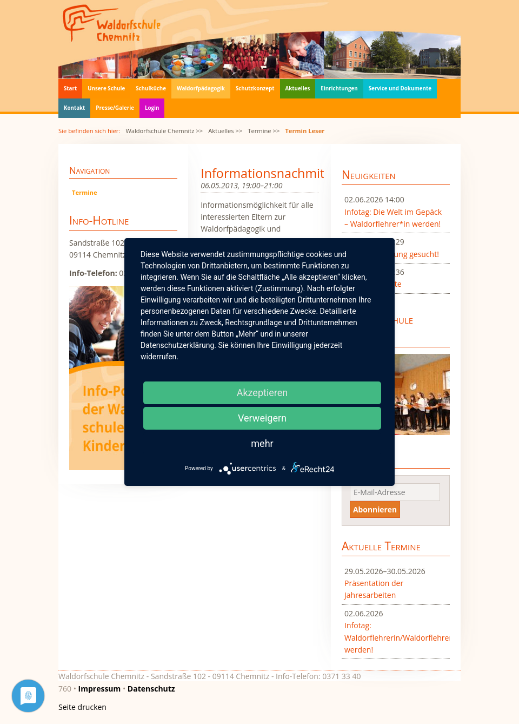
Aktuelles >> (225, 131)
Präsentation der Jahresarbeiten (373, 589)
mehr (262, 443)
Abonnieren (375, 509)
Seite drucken (82, 707)
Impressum (99, 688)
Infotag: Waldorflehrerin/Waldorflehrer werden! (395, 637)
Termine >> (264, 131)
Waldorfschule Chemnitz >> (164, 131)
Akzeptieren (262, 392)
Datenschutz (151, 688)
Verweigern (262, 418)
